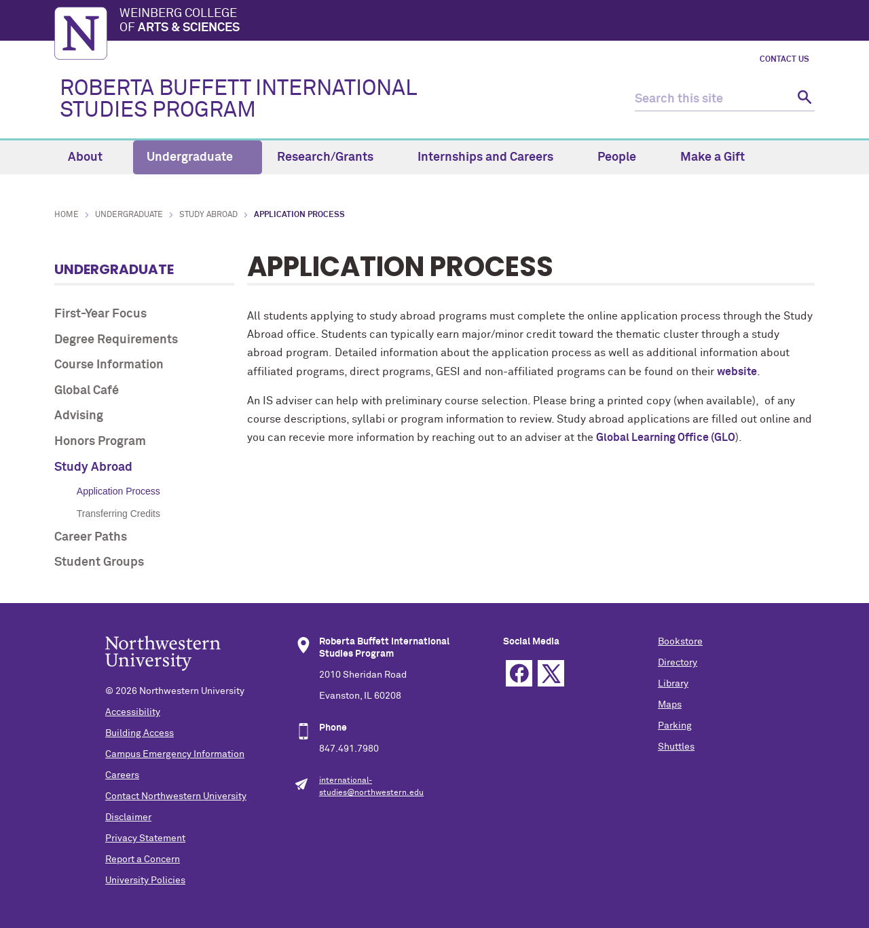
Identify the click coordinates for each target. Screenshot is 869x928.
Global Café (86, 391)
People (624, 157)
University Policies (145, 880)
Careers (122, 775)
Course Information (109, 365)
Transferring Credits (118, 513)
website (737, 371)
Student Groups (99, 562)
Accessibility (132, 712)
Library (673, 684)
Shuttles (676, 747)
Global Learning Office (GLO (665, 437)
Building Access (139, 733)
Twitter (551, 673)
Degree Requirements (116, 340)
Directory (677, 663)
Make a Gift (712, 157)
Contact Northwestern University (175, 796)
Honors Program (100, 442)
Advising (78, 416)
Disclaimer (128, 817)
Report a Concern (142, 859)
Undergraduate (197, 157)
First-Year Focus (100, 314)
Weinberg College (467, 21)
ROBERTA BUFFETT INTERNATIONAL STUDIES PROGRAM (238, 99)
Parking (675, 726)
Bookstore (680, 641)
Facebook (519, 673)
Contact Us (784, 60)
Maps (670, 705)
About (93, 157)
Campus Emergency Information (174, 754)
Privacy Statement (145, 838)
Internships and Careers (493, 157)
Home (66, 215)
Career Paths (90, 537)
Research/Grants (333, 157)
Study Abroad (208, 215)
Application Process (118, 491)
